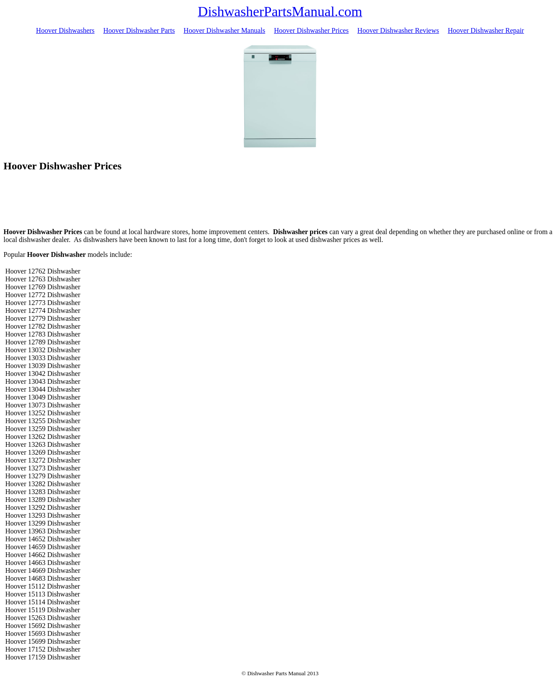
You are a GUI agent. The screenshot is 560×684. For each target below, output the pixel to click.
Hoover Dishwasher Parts (139, 30)
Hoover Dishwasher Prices (311, 30)
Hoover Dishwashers (65, 30)
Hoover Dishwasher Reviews (398, 30)
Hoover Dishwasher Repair (486, 30)
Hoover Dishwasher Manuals (225, 30)
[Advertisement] (280, 201)
